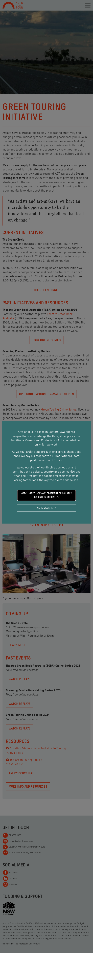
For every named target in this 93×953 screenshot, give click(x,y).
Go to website (46, 507)
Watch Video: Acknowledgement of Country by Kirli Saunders (46, 495)
